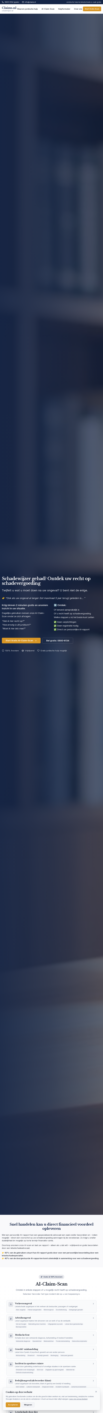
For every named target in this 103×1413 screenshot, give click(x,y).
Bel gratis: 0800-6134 (57, 641)
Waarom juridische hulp (27, 9)
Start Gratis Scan (92, 9)
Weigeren (28, 1405)
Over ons (78, 9)
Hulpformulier (64, 9)
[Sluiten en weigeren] (96, 1392)
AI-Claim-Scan (48, 9)
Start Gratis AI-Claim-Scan (21, 641)
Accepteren (13, 1405)
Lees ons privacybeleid (78, 1399)
